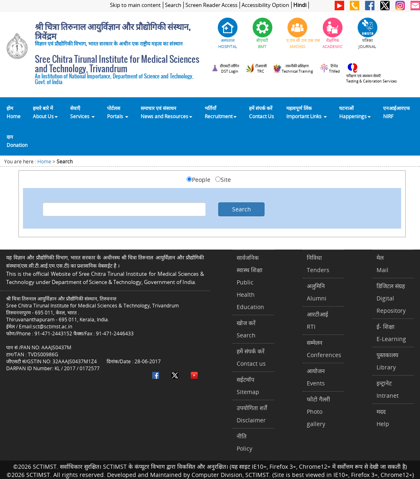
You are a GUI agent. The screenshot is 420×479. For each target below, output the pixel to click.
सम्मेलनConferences (324, 349)
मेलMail (382, 264)
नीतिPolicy (244, 442)
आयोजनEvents (316, 377)
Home (44, 161)
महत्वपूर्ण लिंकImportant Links (306, 112)
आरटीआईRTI (317, 320)
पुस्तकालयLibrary (387, 361)
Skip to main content (135, 5)
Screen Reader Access (211, 5)
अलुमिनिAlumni (316, 292)
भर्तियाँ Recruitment (221, 112)
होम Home (14, 112)
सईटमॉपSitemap (248, 386)
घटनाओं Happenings (355, 112)
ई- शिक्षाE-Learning (391, 333)
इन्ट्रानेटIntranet (388, 389)
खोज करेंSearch (246, 329)
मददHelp (383, 418)
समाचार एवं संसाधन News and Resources (166, 112)
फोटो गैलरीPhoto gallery (318, 411)
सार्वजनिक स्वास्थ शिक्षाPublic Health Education (250, 282)
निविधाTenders (318, 264)
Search (173, 5)
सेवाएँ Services (82, 112)
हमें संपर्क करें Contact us (251, 357)
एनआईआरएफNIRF (396, 112)
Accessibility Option (265, 5)
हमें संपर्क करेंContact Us (261, 112)
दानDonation (17, 140)
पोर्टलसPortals (117, 112)
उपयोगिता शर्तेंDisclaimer (252, 414)
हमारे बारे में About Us (45, 112)
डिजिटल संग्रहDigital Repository (391, 298)
